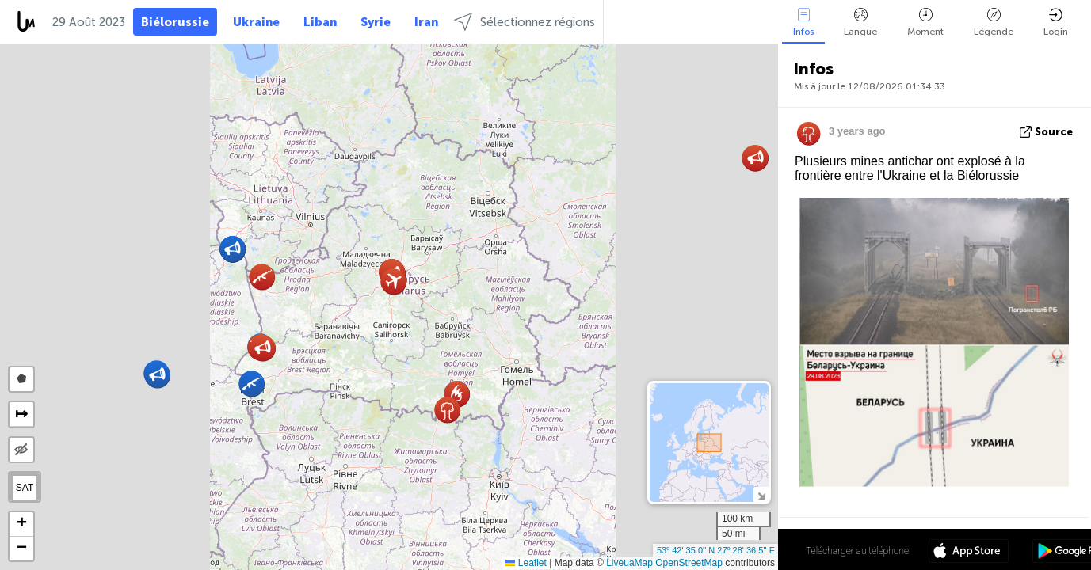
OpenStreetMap (689, 562)
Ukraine (256, 22)
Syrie (375, 22)
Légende (993, 22)
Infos (803, 22)
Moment (925, 22)
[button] (262, 347)
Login (1055, 22)
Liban (320, 22)
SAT (24, 487)
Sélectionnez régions (524, 22)
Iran (426, 22)
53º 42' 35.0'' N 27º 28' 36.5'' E (716, 550)
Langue (860, 22)
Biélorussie (175, 22)
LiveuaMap (629, 562)
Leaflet (525, 562)
